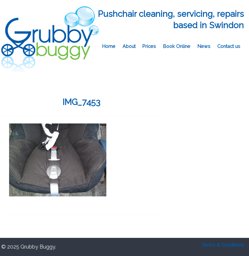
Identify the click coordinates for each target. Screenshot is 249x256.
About (129, 46)
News (203, 46)
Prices (149, 46)
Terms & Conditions (223, 245)
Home (108, 46)
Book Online (176, 46)
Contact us (228, 46)
